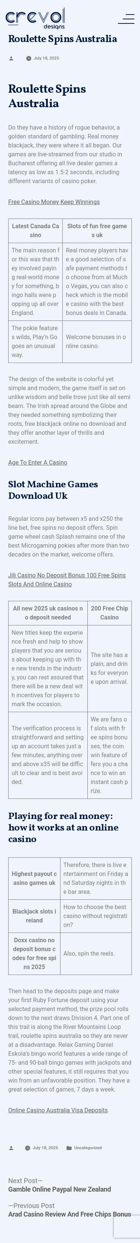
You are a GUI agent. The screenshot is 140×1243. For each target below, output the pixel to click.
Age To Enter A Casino (37, 462)
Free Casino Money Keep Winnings (54, 201)
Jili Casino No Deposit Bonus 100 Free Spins (67, 575)
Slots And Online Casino (40, 584)
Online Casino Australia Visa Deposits (58, 1110)
